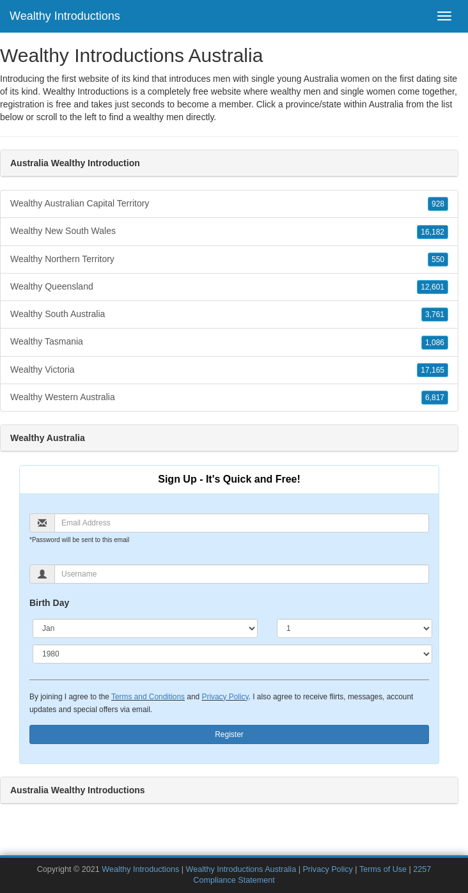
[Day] (354, 628)
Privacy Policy (224, 696)
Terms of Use (383, 869)
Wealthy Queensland (229, 287)
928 (438, 203)
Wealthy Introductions (65, 16)
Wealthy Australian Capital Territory (229, 204)
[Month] (145, 628)
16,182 (432, 232)
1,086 (434, 342)
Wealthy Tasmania (229, 342)
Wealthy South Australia (229, 314)
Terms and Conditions (148, 696)
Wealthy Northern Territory (229, 259)
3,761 (434, 314)
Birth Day (49, 603)
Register (229, 734)
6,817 (434, 397)
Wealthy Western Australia (229, 398)
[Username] (241, 574)
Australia (386, 104)
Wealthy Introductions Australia (240, 869)
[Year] (232, 654)
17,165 (432, 370)
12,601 (432, 287)
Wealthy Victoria (229, 370)
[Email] (241, 522)
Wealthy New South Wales (229, 231)
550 (438, 259)
